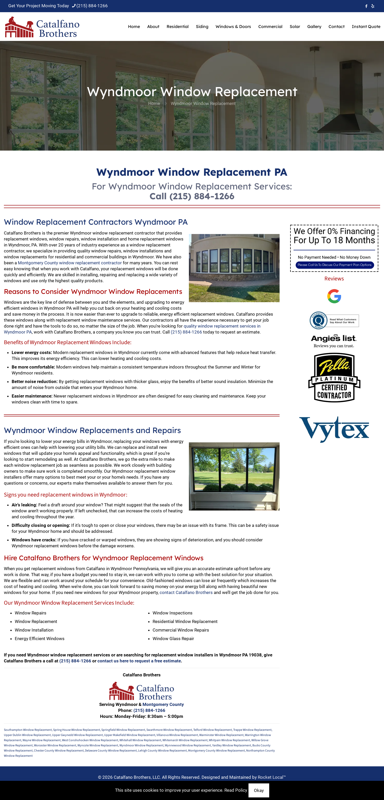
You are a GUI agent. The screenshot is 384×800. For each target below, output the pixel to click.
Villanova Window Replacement (177, 735)
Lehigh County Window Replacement (162, 750)
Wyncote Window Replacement (97, 745)
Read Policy (235, 790)
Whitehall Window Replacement (140, 740)
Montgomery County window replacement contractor (70, 262)
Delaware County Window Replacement (111, 750)
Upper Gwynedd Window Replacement (77, 735)
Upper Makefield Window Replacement (129, 735)
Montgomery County (163, 704)
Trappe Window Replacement (252, 730)
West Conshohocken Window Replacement (90, 740)
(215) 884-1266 (201, 196)
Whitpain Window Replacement (229, 740)
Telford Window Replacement (212, 730)
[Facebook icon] (366, 6)
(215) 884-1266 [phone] (92, 5)
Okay (259, 790)
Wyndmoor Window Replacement (141, 745)
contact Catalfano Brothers (186, 592)
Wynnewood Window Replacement (188, 745)
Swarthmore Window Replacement (169, 730)
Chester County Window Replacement (59, 750)
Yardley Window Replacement (231, 745)
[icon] (373, 6)
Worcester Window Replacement (55, 745)
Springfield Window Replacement (123, 730)
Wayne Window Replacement (42, 740)
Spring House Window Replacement (76, 730)
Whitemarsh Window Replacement (185, 740)
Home (154, 103)
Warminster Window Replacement (221, 735)
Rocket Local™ (272, 777)
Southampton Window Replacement (28, 730)
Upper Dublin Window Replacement (27, 735)
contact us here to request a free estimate (139, 660)
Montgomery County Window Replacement (216, 750)
